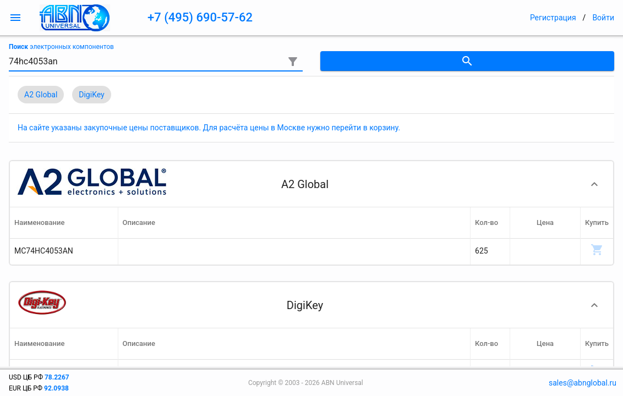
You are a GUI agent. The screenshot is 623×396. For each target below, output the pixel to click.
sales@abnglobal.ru (582, 382)
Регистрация (553, 17)
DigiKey (91, 94)
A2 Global (40, 94)
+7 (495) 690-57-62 (200, 17)
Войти (603, 17)
